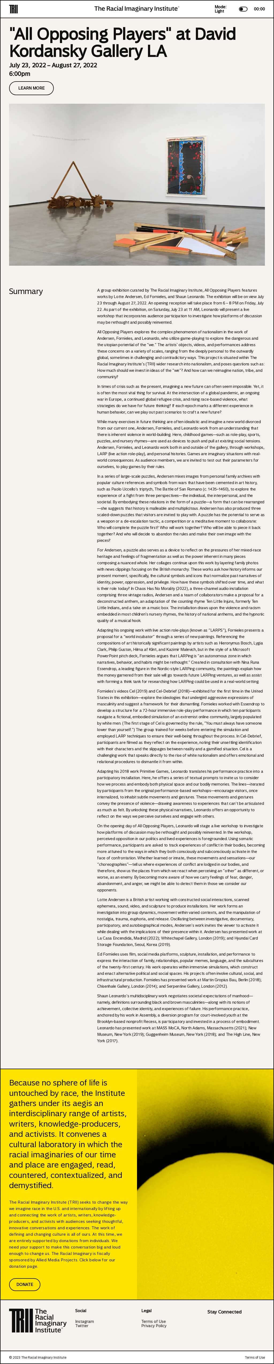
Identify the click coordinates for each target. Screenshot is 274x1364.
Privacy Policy (153, 1325)
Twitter (82, 1325)
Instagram (84, 1321)
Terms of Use (153, 1321)
